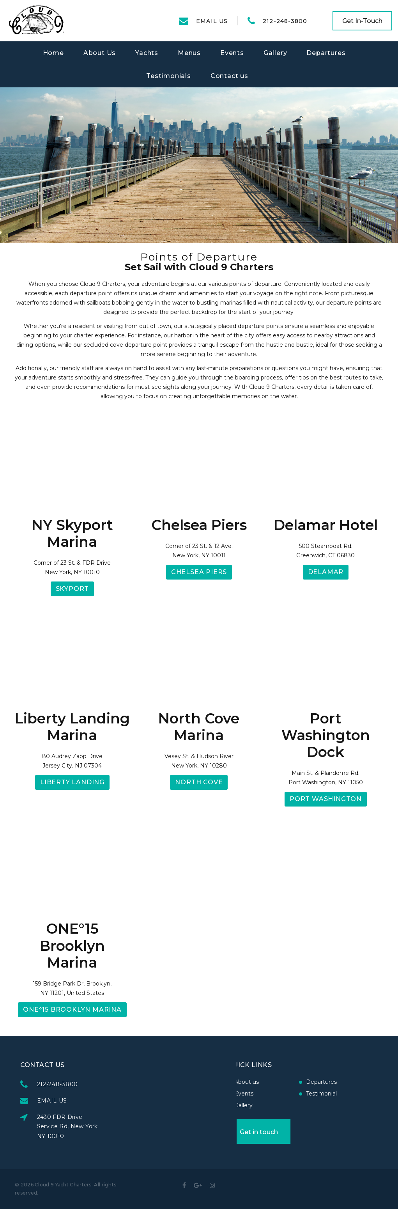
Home (53, 53)
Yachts (146, 53)
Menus (189, 53)
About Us (99, 53)
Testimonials (168, 76)
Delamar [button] (326, 572)
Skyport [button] (72, 588)
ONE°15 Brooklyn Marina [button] (72, 1009)
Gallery (275, 53)
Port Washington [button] (326, 799)
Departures (325, 53)
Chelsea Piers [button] (199, 572)
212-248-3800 (285, 21)
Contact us (229, 76)
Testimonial (268, 1093)
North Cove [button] (199, 782)
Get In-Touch (362, 21)
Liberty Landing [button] (72, 782)
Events (232, 53)
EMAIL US (211, 21)
